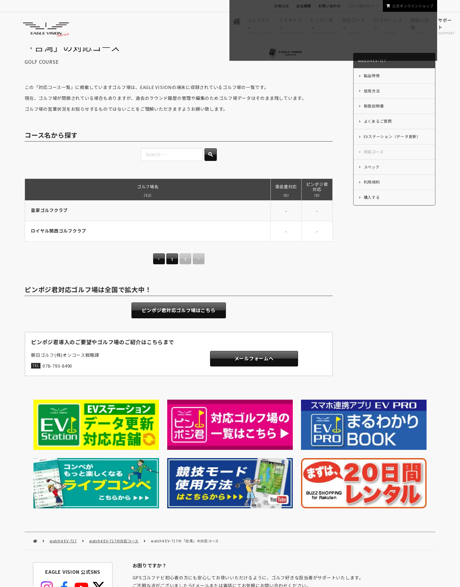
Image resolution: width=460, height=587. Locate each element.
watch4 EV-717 (63, 469)
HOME (35, 470)
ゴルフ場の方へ (361, 5)
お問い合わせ (329, 5)
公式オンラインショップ (412, 5)
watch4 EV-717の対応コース (113, 469)
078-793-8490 (57, 379)
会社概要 (303, 5)
